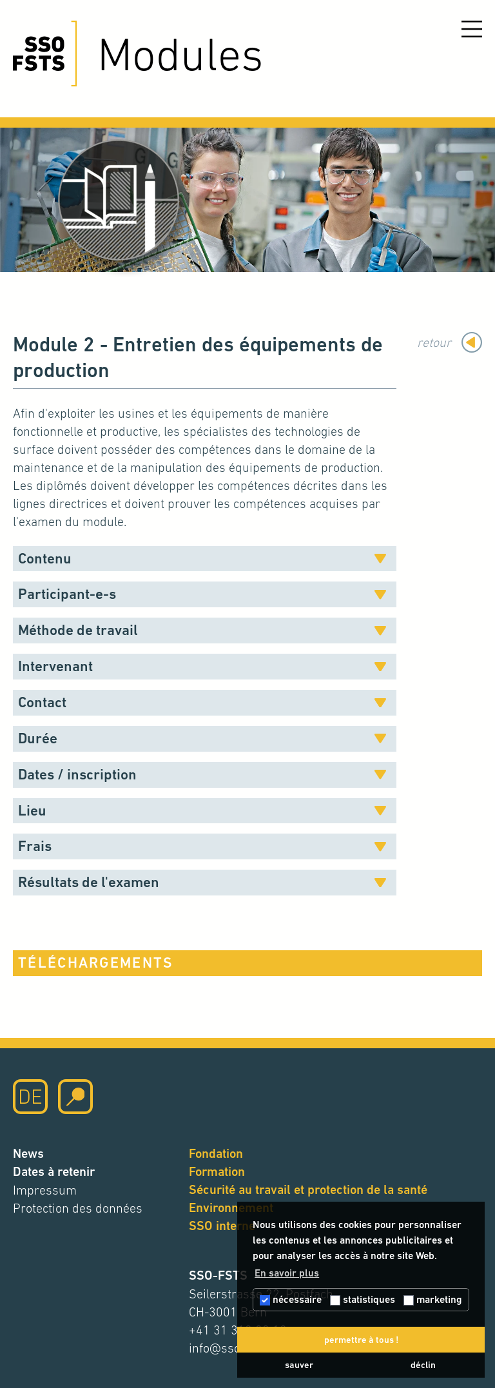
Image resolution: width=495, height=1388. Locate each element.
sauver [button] (299, 1365)
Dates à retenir (54, 1171)
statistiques (362, 1299)
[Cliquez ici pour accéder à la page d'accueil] (45, 53)
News (28, 1153)
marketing (432, 1299)
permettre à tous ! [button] (361, 1339)
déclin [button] (423, 1365)
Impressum (45, 1190)
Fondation (216, 1153)
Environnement (231, 1207)
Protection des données (77, 1208)
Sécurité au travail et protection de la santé (308, 1189)
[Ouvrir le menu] (471, 29)
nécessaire (291, 1299)
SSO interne (222, 1225)
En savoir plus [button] (287, 1273)
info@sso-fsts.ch (235, 1348)
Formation (217, 1171)
